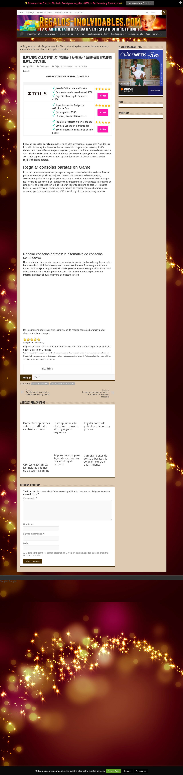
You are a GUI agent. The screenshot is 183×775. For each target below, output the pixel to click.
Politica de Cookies (44, 12)
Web (25, 735)
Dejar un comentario (63, 66)
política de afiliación (48, 359)
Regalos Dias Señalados (97, 34)
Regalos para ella (136, 34)
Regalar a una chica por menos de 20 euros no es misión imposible (94, 393)
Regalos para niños (154, 34)
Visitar (103, 96)
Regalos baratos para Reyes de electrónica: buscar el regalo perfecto (66, 659)
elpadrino (30, 66)
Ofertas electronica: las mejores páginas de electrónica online (36, 467)
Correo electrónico (33, 726)
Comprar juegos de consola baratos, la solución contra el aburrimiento (95, 659)
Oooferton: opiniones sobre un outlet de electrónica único (36, 426)
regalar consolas (40, 384)
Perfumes (80, 34)
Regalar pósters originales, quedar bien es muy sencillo (40, 392)
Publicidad (79, 12)
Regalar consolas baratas (63, 384)
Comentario (30, 690)
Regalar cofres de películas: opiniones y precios (97, 426)
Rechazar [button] (127, 771)
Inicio (20, 12)
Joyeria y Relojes (66, 34)
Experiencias (50, 34)
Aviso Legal (30, 12)
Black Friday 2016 (34, 34)
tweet (26, 71)
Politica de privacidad (63, 12)
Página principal (30, 46)
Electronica (65, 46)
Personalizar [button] (141, 771)
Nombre (28, 716)
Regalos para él (117, 34)
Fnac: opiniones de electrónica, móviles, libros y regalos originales (66, 428)
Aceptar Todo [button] (113, 771)
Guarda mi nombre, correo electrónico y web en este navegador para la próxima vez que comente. (65, 746)
